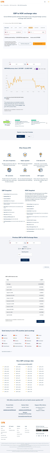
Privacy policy (27, 432)
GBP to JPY (18, 378)
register (10, 44)
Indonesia (28, 338)
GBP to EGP (6, 387)
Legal (26, 428)
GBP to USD (41, 371)
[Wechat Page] (43, 436)
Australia (5, 335)
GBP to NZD (18, 391)
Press (18, 430)
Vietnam (39, 346)
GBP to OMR (30, 366)
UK (11, 210)
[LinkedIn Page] (39, 436)
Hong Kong (5, 338)
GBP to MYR (18, 389)
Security (18, 432)
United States (29, 346)
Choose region (3, 439)
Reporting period (25, 251)
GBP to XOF (41, 380)
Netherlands (29, 340)
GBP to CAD (6, 373)
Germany (39, 335)
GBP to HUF (18, 369)
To (28, 29)
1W (37, 68)
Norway (35, 220)
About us (18, 428)
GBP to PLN (30, 378)
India (16, 338)
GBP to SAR (30, 380)
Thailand (39, 343)
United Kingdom (6, 346)
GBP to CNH (6, 378)
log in (13, 44)
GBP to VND (41, 373)
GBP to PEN (30, 369)
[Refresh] (3, 23)
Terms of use (27, 430)
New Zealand (40, 340)
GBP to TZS (41, 369)
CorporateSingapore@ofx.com (25, 416)
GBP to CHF (6, 375)
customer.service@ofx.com (9, 410)
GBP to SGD (30, 387)
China (16, 335)
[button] (11, 27)
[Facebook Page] (37, 436)
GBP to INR (18, 375)
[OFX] (2, 2)
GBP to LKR (18, 382)
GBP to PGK (30, 371)
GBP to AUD (6, 369)
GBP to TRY (41, 366)
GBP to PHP (30, 373)
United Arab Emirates (19, 346)
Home (1, 5)
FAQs (10, 428)
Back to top (46, 267)
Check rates (3, 430)
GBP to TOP (30, 391)
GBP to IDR (18, 371)
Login (2, 428)
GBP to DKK (6, 384)
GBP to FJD (6, 391)
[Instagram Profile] (47, 436)
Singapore (28, 343)
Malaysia (16, 340)
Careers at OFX (19, 434)
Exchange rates (3, 435)
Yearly (30, 248)
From (5, 29)
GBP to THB (30, 389)
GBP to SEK (30, 384)
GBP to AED (6, 366)
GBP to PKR (30, 375)
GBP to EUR (6, 389)
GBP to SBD (30, 382)
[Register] (45, 1)
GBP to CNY (6, 380)
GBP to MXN (18, 387)
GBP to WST (41, 378)
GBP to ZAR (41, 384)
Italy (39, 338)
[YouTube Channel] (45, 436)
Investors (18, 436)
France (28, 335)
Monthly (25, 248)
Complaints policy (12, 430)
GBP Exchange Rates (13, 5)
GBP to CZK (6, 382)
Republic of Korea (18, 343)
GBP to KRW (18, 380)
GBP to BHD (6, 371)
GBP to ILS (18, 373)
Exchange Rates (6, 5)
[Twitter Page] (41, 436)
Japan (4, 340)
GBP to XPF (41, 382)
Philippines (5, 343)
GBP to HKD (18, 366)
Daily (21, 248)
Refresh (20, 23)
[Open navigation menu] (48, 1)
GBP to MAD (18, 384)
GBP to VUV (41, 375)
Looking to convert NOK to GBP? (25, 364)
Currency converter (4, 437)
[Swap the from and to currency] (25, 32)
